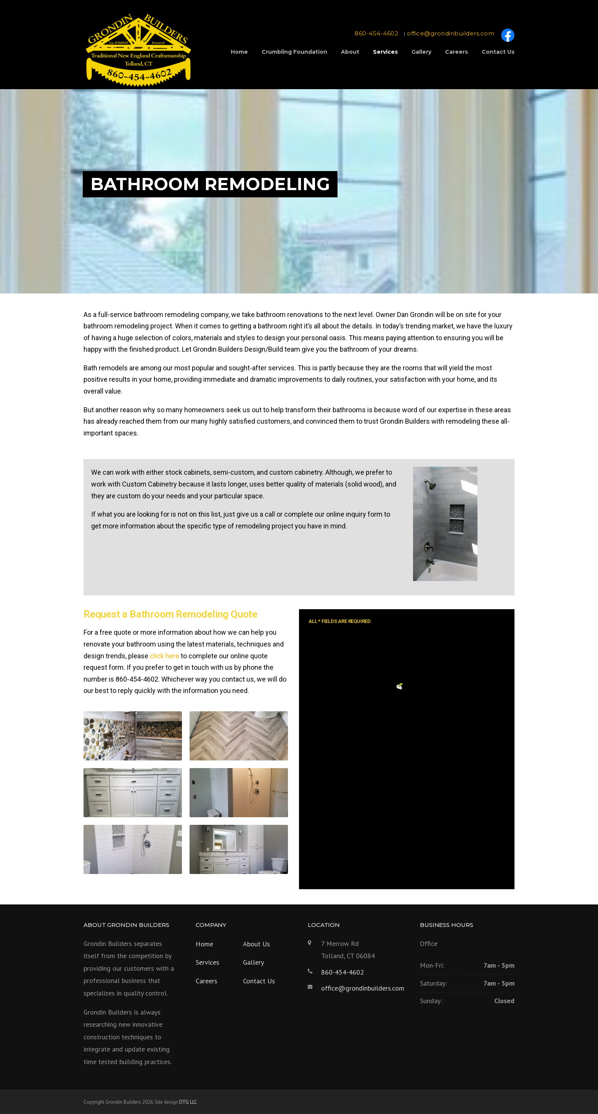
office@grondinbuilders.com (450, 33)
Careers (456, 51)
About (350, 51)
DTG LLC (188, 1102)
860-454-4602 (376, 33)
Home (239, 51)
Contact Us (498, 51)
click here (164, 656)
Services (385, 51)
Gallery (421, 51)
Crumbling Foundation (294, 51)
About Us (256, 944)
